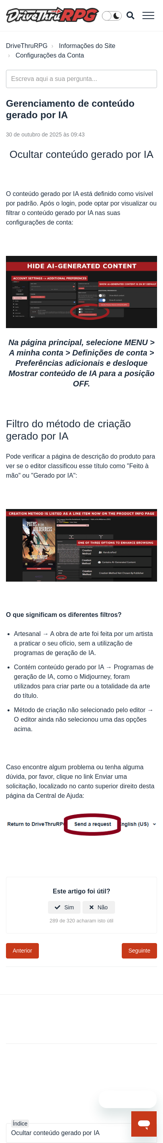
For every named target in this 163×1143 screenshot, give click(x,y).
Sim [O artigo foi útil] (69, 907)
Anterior (22, 950)
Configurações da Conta (49, 55)
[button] (148, 15)
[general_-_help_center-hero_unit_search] (81, 79)
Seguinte (139, 950)
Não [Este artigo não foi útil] (103, 907)
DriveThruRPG (27, 45)
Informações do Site (87, 45)
